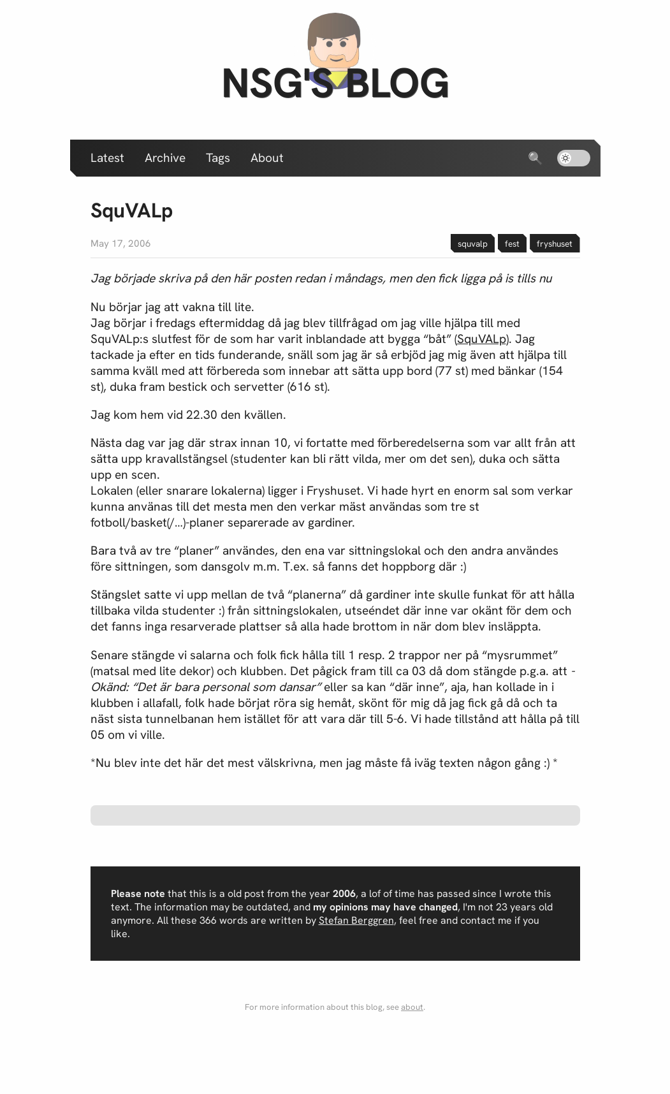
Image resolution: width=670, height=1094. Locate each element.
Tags (218, 158)
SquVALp (481, 339)
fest (512, 243)
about (412, 1007)
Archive (165, 158)
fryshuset (554, 243)
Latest (107, 158)
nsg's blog (335, 82)
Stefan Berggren (356, 920)
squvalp (473, 243)
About (267, 158)
